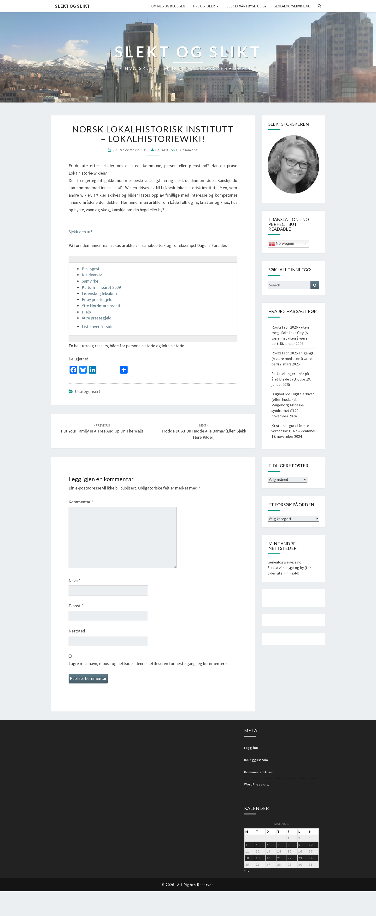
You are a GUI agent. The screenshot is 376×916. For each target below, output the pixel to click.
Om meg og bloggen (168, 6)
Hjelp (86, 312)
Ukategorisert (87, 391)
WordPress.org (256, 784)
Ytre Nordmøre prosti (101, 305)
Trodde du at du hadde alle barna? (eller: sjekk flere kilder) (203, 431)
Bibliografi (91, 269)
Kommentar (81, 502)
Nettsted (77, 631)
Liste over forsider (98, 326)
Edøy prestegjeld (97, 299)
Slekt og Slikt (72, 6)
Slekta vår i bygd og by (246, 6)
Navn (75, 580)
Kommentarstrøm (258, 772)
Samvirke (90, 281)
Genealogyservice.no (292, 6)
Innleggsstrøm (256, 760)
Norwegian (281, 244)
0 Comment (187, 150)
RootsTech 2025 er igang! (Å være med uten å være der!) (292, 358)
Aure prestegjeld (97, 318)
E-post (76, 606)
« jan (248, 870)
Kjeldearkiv (92, 275)
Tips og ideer (203, 6)
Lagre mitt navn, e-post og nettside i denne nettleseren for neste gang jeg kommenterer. (149, 663)
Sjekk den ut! (81, 231)
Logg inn (251, 747)
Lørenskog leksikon (99, 293)
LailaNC (162, 150)
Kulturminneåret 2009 (101, 287)
